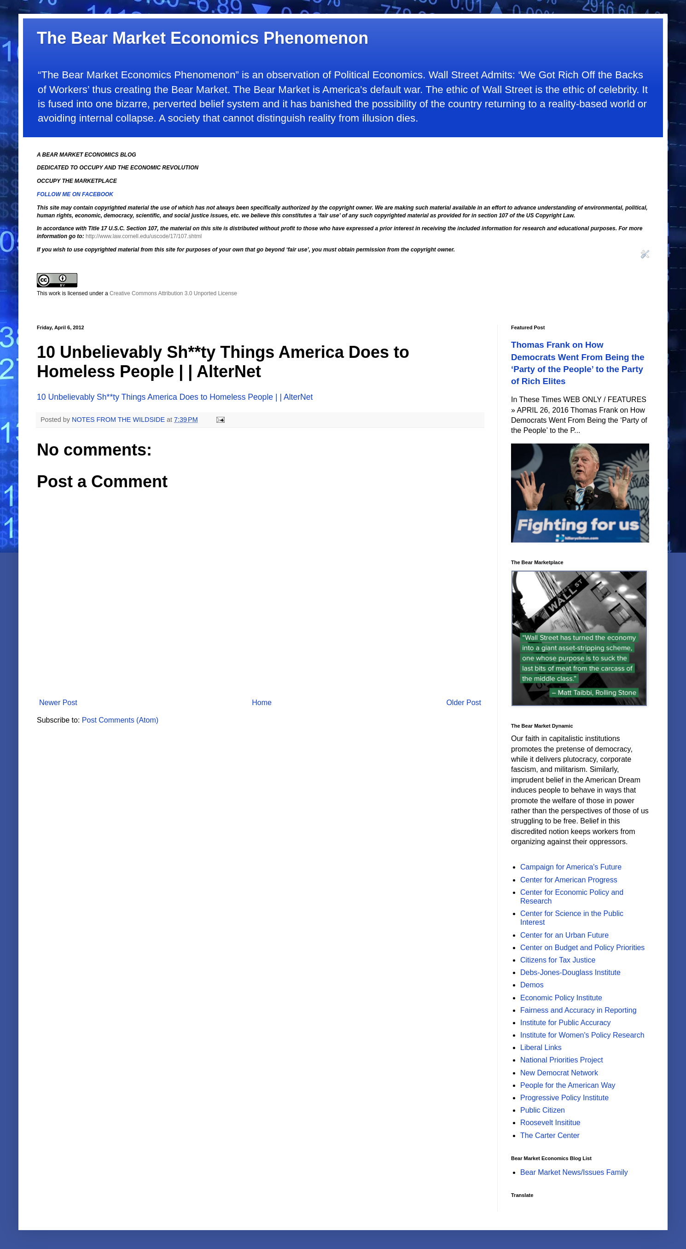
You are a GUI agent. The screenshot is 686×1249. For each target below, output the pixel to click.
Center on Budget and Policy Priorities (582, 947)
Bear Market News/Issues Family (574, 1172)
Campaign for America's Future (571, 867)
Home (262, 702)
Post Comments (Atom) (120, 720)
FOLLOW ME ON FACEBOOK (75, 194)
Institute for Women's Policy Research (582, 1035)
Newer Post (58, 702)
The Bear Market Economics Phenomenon (202, 38)
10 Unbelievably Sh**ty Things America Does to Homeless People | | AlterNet (175, 397)
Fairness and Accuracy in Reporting (578, 1010)
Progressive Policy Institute (564, 1098)
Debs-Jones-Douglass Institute (570, 972)
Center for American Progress (568, 880)
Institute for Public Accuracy (565, 1023)
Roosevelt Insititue (550, 1122)
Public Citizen (542, 1110)
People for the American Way (568, 1085)
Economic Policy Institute (561, 998)
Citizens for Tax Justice (557, 960)
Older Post (463, 702)
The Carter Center (550, 1135)
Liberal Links (541, 1047)
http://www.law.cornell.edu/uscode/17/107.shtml (144, 236)
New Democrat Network (559, 1073)
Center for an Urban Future (564, 935)
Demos (532, 985)
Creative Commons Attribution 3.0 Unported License (173, 293)
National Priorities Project (561, 1060)
